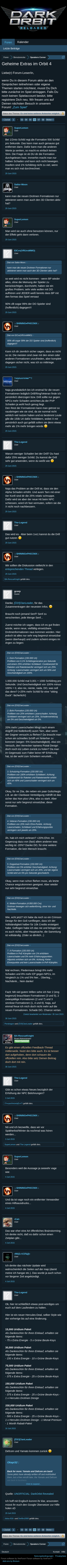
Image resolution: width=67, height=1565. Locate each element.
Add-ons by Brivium (11, 1561)
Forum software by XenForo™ (39, 1558)
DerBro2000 (23, 1518)
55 (30, 120)
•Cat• (17, 1219)
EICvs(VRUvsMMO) (24, 250)
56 (34, 120)
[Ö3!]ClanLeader (23, 603)
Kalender (23, 42)
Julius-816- (9, 1518)
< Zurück (6, 120)
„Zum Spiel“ (20, 107)
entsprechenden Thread (19, 569)
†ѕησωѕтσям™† (23, 378)
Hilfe (63, 1552)
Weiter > (49, 120)
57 (39, 120)
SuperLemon (21, 128)
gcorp (17, 591)
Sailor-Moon (20, 184)
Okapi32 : (13, 1462)
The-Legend (20, 442)
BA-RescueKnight (12, 579)
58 (43, 120)
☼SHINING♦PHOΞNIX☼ (26, 323)
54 (26, 120)
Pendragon (9, 1024)
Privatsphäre (60, 1556)
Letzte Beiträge (11, 48)
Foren (8, 42)
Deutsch (5, 1552)
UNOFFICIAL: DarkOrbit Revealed (34, 1493)
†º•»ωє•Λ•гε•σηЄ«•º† (14, 1103)
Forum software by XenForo (14, 1558)
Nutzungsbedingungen (43, 1556)
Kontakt (56, 1552)
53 (22, 120)
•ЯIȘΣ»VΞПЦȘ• (22, 1253)
